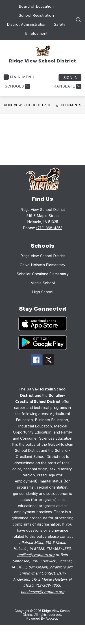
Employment (36, 33)
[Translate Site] (65, 86)
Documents (71, 105)
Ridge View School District (27, 105)
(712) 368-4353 (49, 228)
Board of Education (36, 6)
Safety (59, 24)
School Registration (36, 15)
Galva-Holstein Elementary (42, 265)
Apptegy (52, 618)
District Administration (27, 24)
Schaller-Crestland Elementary (43, 274)
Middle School (43, 283)
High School (42, 292)
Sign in (70, 77)
